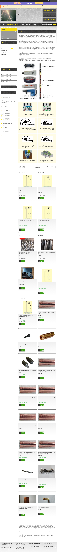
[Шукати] (54, 24)
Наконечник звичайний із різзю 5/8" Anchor (27, 370)
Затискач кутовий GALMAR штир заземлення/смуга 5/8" (45, 480)
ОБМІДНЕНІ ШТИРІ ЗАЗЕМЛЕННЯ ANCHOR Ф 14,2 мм (28, 114)
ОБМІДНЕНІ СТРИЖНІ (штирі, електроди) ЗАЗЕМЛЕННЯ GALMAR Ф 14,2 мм (47, 114)
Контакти (22, 24)
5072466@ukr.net (6, 127)
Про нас (3, 24)
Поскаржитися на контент (27, 554)
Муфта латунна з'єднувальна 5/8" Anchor (46, 344)
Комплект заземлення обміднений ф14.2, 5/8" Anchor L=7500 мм (46, 426)
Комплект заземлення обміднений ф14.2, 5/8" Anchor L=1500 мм (46, 371)
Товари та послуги (11, 24)
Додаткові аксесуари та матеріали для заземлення (27, 161)
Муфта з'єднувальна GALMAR (44, 507)
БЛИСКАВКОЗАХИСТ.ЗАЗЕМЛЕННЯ (8, 547)
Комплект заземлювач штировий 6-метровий (45, 221)
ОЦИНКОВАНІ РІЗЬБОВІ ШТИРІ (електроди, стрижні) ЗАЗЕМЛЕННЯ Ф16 (27, 129)
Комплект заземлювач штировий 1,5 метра (26, 190)
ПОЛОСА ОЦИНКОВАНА (48, 546)
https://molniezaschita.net (7, 123)
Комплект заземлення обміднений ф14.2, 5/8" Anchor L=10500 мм (46, 453)
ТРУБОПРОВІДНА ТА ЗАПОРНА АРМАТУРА (20, 548)
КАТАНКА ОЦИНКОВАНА (34, 546)
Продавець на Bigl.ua (28, 553)
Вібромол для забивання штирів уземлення (25, 281)
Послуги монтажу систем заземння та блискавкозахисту (46, 161)
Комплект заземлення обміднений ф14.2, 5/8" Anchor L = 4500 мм (46, 398)
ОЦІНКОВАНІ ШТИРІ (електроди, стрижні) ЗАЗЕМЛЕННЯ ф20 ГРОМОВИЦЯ (27, 146)
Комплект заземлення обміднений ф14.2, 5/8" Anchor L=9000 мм (27, 453)
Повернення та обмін (6, 27)
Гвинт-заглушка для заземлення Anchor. (27, 344)
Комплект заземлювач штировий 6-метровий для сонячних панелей (45, 284)
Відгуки (2, 36)
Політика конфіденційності (36, 554)
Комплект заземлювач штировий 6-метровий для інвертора (26, 316)
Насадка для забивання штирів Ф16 (26, 479)
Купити (23, 197)
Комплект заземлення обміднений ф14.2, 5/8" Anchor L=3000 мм (27, 398)
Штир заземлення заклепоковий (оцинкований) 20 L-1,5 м (25, 253)
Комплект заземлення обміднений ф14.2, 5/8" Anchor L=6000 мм (27, 426)
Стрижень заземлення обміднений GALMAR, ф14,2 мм (26, 508)
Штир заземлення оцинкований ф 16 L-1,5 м (46, 253)
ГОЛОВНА (15, 27)
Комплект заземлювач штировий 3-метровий (45, 190)
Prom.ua (34, 552)
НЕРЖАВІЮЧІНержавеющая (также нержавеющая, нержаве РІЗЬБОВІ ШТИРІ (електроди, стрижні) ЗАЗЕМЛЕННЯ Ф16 (47, 130)
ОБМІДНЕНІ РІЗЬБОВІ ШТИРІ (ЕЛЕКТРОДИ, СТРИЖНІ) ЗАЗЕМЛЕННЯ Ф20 (47, 146)
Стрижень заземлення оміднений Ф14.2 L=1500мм (46, 313)
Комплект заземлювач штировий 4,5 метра (26, 221)
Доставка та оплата (31, 24)
